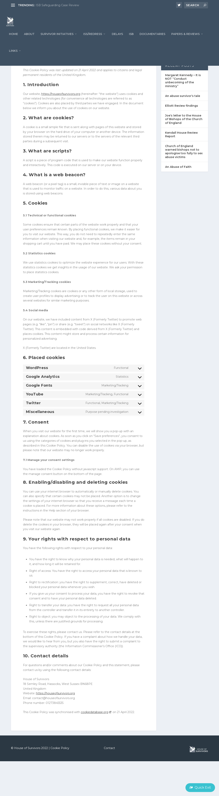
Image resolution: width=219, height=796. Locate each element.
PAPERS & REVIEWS (185, 42)
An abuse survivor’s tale (182, 130)
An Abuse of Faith (178, 201)
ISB (131, 42)
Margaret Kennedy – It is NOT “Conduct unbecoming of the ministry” (183, 115)
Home (13, 42)
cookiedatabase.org (94, 747)
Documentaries (152, 42)
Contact (109, 783)
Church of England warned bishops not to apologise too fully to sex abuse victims (184, 186)
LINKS (13, 58)
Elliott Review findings (181, 140)
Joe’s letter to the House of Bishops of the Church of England (183, 153)
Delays (117, 42)
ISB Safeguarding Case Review (57, 5)
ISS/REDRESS (92, 42)
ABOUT (29, 42)
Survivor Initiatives (57, 42)
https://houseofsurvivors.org (60, 128)
